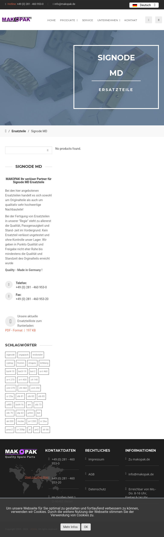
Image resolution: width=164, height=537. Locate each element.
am (29, 404)
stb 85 (41, 396)
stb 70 (9, 413)
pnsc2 (9, 429)
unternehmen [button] (108, 20)
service (87, 20)
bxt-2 (32, 371)
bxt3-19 (22, 371)
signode (10, 354)
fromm (20, 363)
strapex (32, 363)
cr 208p (21, 429)
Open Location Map (36, 477)
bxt (38, 413)
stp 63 (20, 413)
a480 (9, 404)
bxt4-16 (20, 404)
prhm (30, 413)
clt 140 (34, 379)
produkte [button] (69, 20)
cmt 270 (10, 388)
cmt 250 (35, 388)
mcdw (21, 421)
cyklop (9, 363)
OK (86, 527)
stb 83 (31, 396)
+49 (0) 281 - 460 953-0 (30, 4)
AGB (91, 474)
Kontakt (130, 20)
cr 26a (43, 421)
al (30, 429)
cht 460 (23, 388)
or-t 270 (10, 379)
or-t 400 (23, 379)
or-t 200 (32, 421)
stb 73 (38, 404)
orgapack (24, 354)
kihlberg (44, 363)
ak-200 (9, 421)
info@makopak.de (64, 4)
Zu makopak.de (139, 459)
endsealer (37, 354)
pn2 (36, 429)
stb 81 (20, 396)
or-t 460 (44, 371)
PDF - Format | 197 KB (20, 330)
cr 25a (9, 396)
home (51, 20)
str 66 (46, 429)
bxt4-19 (10, 371)
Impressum (96, 459)
